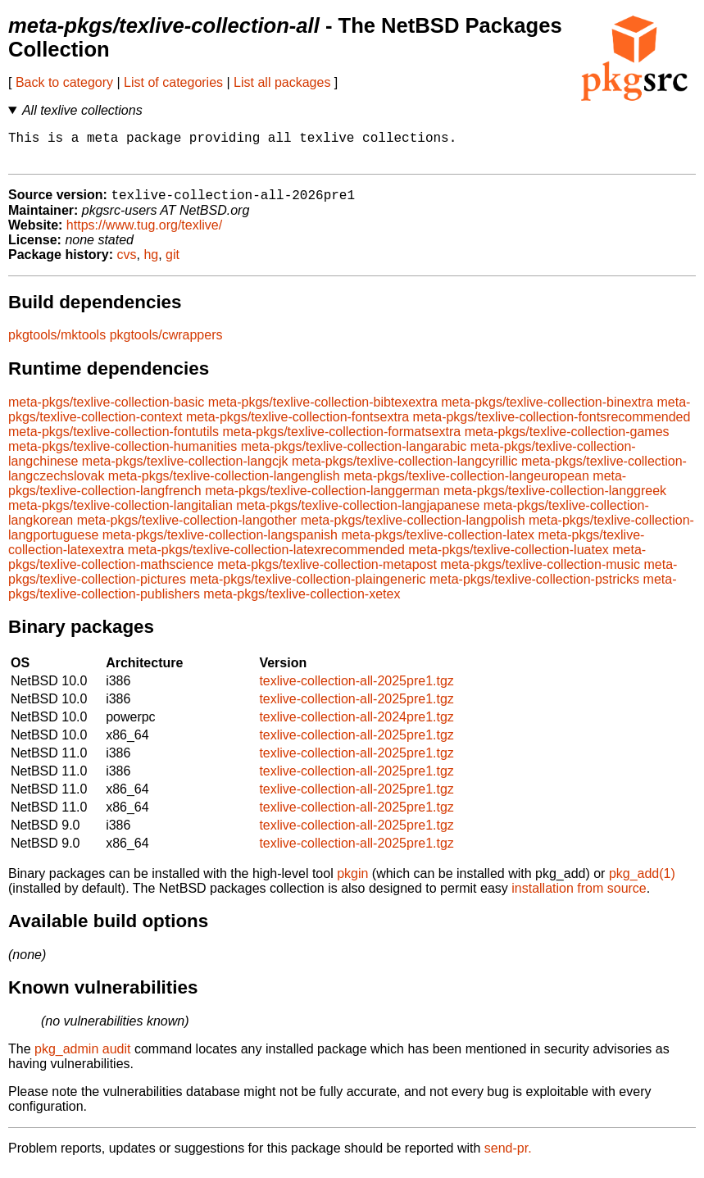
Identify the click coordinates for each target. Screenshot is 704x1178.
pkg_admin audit (82, 1058)
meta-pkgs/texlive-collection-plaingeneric (307, 588)
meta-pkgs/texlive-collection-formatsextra (341, 441)
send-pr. (508, 1157)
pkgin (352, 882)
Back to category (64, 82)
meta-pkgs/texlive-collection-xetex (301, 603)
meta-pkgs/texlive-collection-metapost (327, 573)
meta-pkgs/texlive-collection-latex (437, 544)
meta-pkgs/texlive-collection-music (540, 573)
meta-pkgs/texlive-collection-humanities (122, 455)
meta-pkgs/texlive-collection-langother (187, 529)
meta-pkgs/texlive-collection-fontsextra (297, 426)
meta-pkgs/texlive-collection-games (567, 441)
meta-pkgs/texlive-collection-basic (106, 411)
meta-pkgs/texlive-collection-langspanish (220, 544)
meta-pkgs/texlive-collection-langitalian (120, 514)
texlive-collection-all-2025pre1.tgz (356, 690)
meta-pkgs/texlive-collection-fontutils (113, 441)
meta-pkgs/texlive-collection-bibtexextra (323, 411)
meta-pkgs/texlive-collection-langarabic (354, 455)
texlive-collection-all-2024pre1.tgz (356, 726)
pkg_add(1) (642, 882)
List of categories (173, 82)
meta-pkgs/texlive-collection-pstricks (534, 588)
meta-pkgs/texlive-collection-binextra (547, 411)
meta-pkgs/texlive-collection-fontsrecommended (552, 426)
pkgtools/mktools (57, 344)
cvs (127, 264)
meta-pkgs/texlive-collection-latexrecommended (266, 559)
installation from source (579, 897)
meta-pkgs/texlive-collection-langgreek (554, 500)
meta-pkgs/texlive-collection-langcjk (185, 470)
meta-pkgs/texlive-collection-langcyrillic (405, 470)
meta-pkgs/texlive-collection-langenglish (224, 485)
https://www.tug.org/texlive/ (144, 234)
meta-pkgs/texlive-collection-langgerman (322, 500)
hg (150, 264)
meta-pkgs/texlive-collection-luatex (508, 559)
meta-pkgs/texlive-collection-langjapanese (357, 514)
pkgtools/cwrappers (166, 344)
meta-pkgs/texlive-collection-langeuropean (466, 485)
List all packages (282, 82)
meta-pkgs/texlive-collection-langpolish (413, 529)
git (172, 264)
